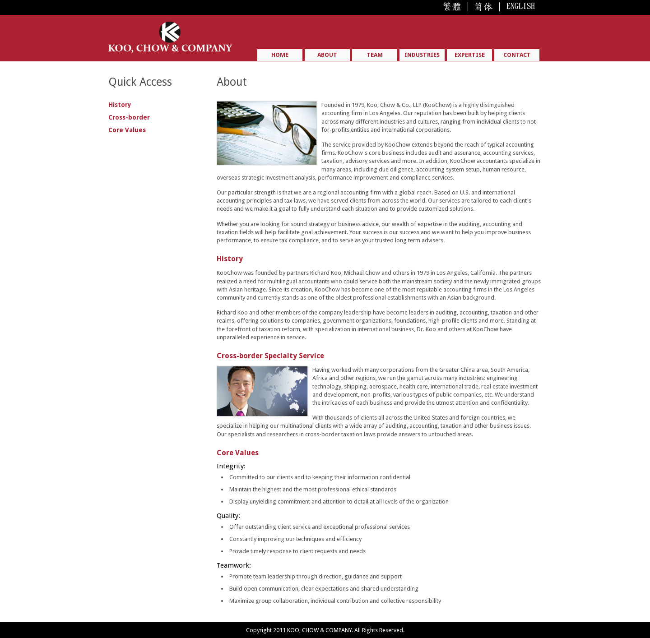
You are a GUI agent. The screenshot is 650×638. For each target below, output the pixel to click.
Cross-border (129, 117)
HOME (279, 54)
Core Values (127, 130)
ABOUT (327, 54)
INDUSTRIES (422, 54)
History (119, 104)
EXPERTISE (470, 54)
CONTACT (517, 54)
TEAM (375, 54)
